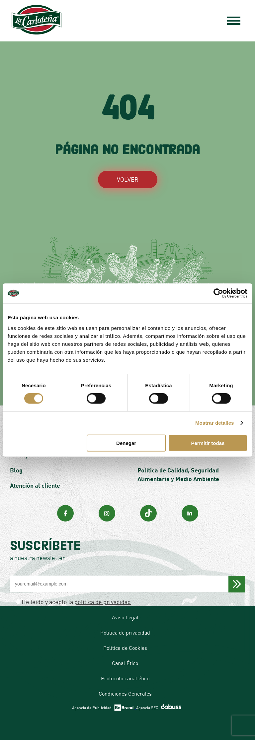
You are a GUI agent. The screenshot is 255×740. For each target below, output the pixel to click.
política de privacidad (102, 601)
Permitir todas (207, 443)
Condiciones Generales (125, 693)
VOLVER (127, 179)
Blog (16, 470)
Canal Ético (125, 663)
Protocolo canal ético (125, 678)
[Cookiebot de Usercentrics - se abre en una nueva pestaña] (218, 293)
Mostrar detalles (214, 423)
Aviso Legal (125, 617)
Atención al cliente (35, 485)
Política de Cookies (125, 648)
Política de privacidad (125, 632)
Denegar (126, 443)
